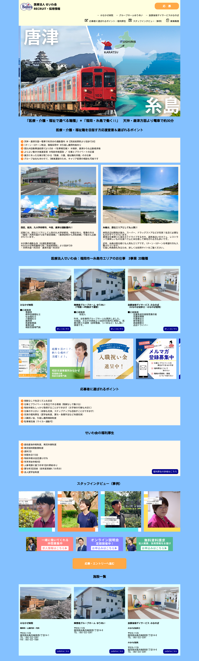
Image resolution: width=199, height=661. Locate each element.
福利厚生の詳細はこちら (165, 472)
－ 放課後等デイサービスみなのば (162, 15)
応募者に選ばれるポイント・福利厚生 (105, 21)
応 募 (167, 6)
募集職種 (172, 21)
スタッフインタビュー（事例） (146, 21)
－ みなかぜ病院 (105, 15)
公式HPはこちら (63, 651)
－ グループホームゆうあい (129, 15)
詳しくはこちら (63, 329)
